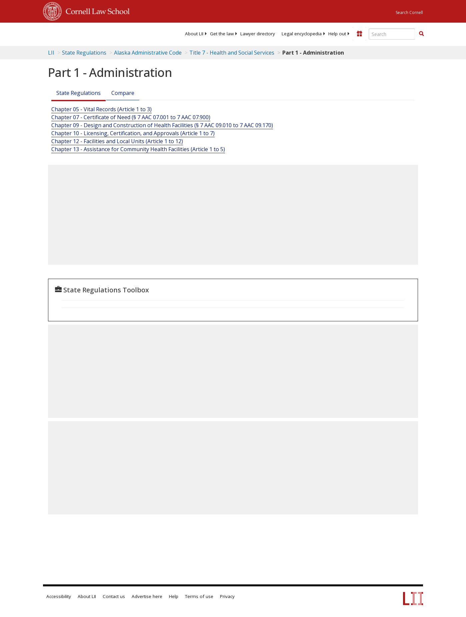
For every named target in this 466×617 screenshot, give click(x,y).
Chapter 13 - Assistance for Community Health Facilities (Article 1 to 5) (138, 149)
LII (51, 52)
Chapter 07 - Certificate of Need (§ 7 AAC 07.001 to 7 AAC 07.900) (130, 117)
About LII (194, 34)
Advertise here (147, 596)
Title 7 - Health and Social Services (231, 52)
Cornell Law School (96, 10)
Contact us (114, 596)
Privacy (227, 596)
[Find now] (421, 34)
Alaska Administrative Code (148, 52)
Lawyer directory (257, 34)
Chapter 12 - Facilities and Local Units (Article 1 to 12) (117, 141)
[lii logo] (69, 33)
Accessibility (58, 596)
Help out (337, 34)
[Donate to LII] (359, 33)
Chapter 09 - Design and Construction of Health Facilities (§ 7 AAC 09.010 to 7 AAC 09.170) (162, 125)
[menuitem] (194, 33)
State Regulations (84, 52)
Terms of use (199, 596)
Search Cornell (409, 12)
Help (173, 596)
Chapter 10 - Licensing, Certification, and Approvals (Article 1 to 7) (133, 133)
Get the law (222, 34)
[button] (421, 33)
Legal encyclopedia (302, 34)
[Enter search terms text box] (392, 34)
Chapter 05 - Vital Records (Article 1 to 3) (101, 109)
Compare (122, 93)
